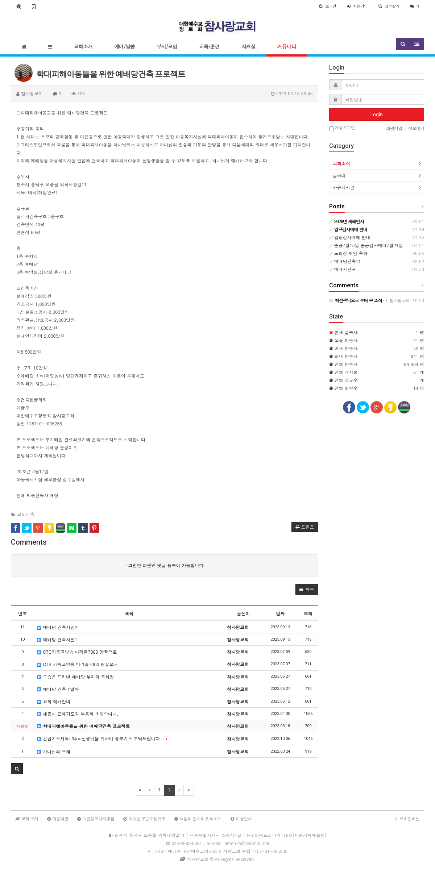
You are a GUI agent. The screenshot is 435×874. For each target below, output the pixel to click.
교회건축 (25, 514)
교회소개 (83, 46)
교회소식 (341, 163)
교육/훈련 (209, 46)
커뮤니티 (286, 46)
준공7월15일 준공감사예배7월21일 (366, 245)
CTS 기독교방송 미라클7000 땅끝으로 (77, 664)
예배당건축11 (345, 261)
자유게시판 (344, 187)
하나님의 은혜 (53, 751)
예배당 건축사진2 (57, 627)
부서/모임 (167, 46)
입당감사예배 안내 (349, 237)
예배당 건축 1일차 (58, 689)
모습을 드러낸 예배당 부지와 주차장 (75, 677)
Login (376, 114)
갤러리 (339, 175)
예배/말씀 (124, 46)
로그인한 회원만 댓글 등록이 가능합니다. (164, 565)
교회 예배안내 (53, 701)
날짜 (280, 613)
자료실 (248, 46)
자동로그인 (342, 128)
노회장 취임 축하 (348, 253)
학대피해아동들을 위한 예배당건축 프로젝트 (83, 726)
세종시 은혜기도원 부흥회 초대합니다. (78, 714)
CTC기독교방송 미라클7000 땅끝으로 (77, 652)
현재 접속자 (346, 332)
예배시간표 (342, 269)
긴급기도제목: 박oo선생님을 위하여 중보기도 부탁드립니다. (102, 738)
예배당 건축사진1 (57, 639)
